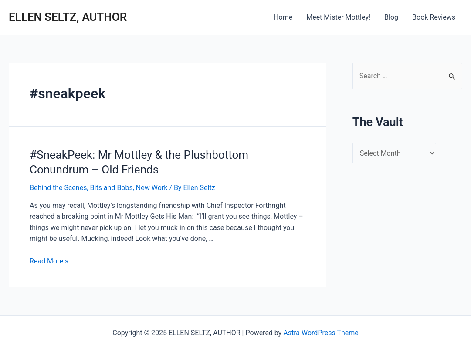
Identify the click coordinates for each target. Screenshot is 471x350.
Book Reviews (433, 17)
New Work (152, 187)
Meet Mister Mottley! (338, 17)
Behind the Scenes (58, 187)
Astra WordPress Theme (320, 333)
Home (283, 17)
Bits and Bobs (111, 187)
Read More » (49, 261)
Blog (391, 17)
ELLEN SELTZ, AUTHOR (68, 16)
